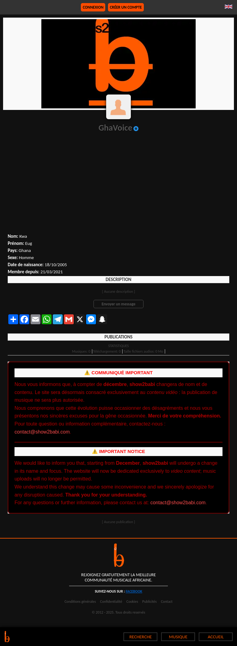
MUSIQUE (178, 637)
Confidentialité (111, 601)
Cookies (132, 601)
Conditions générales (80, 601)
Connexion (93, 7)
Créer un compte (126, 7)
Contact (167, 601)
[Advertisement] (118, 187)
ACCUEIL (216, 637)
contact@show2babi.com (42, 431)
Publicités (149, 601)
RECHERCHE (140, 637)
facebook (134, 591)
